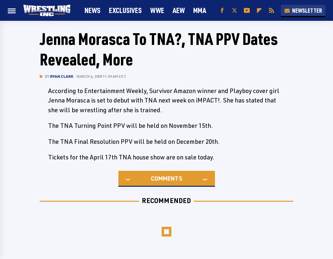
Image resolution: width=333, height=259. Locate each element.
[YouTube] (247, 10)
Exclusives (125, 10)
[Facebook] (222, 10)
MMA (199, 10)
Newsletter (303, 10)
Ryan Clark (61, 76)
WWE (157, 10)
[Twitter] (234, 10)
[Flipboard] (259, 10)
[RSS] (271, 10)
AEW (179, 10)
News (92, 10)
